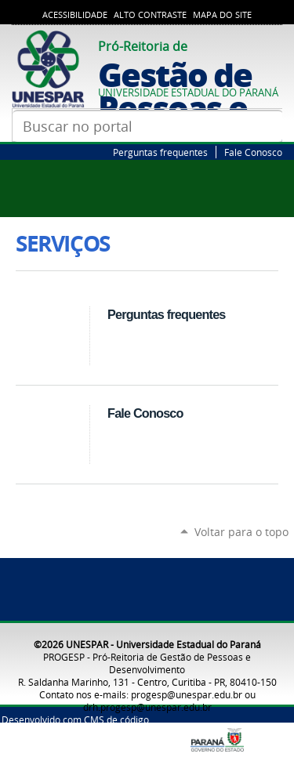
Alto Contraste (150, 14)
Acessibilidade (74, 14)
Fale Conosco (253, 152)
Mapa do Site (222, 14)
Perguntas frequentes (160, 152)
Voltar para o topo (241, 531)
